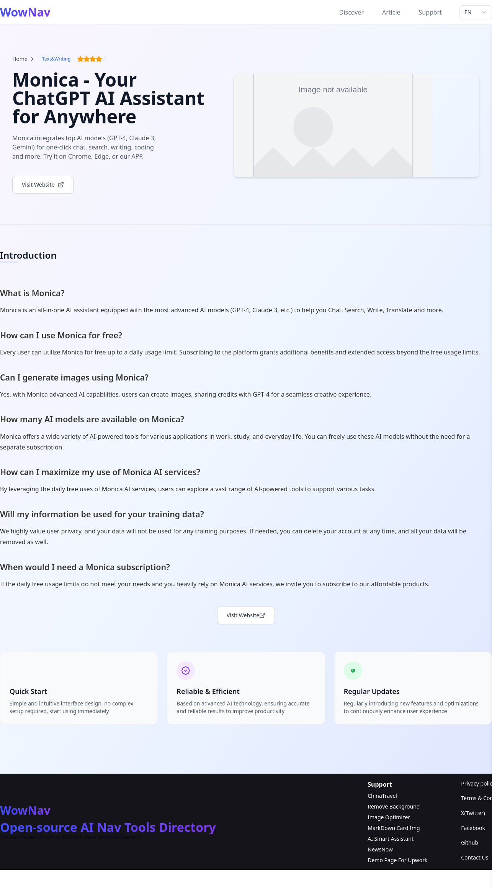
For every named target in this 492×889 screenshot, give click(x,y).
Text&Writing (56, 59)
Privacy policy (476, 783)
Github (469, 843)
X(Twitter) (473, 813)
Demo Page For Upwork (397, 860)
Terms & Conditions (476, 798)
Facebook (473, 828)
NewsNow (380, 849)
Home (23, 58)
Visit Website (246, 616)
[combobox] (475, 12)
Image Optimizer (389, 817)
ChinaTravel (382, 796)
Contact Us (474, 857)
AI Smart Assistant (391, 839)
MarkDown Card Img (394, 828)
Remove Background (394, 806)
